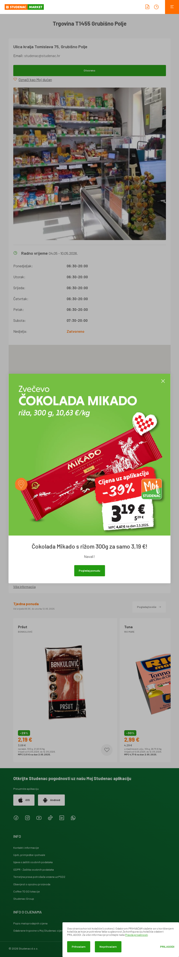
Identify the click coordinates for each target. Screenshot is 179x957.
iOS (24, 800)
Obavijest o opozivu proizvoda (31, 884)
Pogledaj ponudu (89, 570)
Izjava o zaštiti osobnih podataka (33, 862)
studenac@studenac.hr (42, 55)
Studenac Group (23, 898)
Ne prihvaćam (108, 946)
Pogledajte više (149, 606)
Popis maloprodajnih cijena (30, 923)
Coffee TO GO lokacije (26, 891)
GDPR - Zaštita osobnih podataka (33, 869)
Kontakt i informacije (26, 847)
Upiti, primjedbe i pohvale (29, 854)
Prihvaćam (79, 946)
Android (51, 800)
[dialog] (120, 939)
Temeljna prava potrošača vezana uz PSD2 (39, 876)
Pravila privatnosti (136, 934)
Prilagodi (167, 946)
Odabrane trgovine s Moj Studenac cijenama (41, 930)
